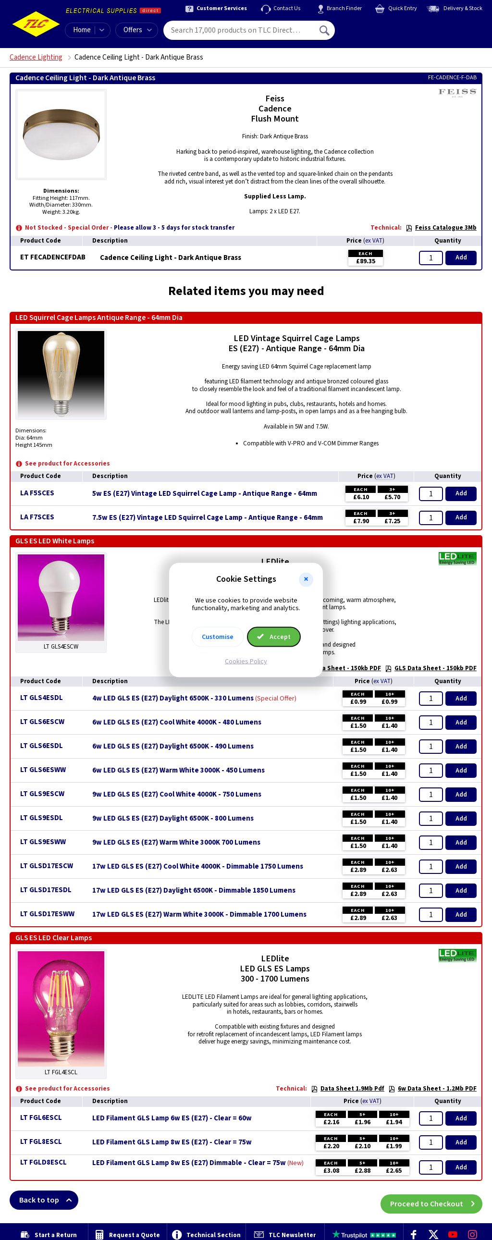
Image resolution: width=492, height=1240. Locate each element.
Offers (137, 30)
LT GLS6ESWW (43, 770)
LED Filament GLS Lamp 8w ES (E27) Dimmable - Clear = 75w (189, 1163)
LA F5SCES (37, 493)
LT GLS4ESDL (41, 698)
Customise (218, 637)
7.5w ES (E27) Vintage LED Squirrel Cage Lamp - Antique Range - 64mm (207, 518)
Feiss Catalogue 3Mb (441, 227)
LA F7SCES (37, 517)
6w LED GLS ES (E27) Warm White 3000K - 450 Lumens (178, 770)
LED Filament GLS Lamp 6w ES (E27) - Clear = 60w (172, 1118)
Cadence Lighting (36, 57)
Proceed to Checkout (436, 1200)
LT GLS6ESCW (42, 722)
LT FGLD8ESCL (43, 1162)
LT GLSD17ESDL (46, 890)
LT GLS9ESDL (41, 818)
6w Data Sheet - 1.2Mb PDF (432, 1088)
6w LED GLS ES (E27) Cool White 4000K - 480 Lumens (176, 722)
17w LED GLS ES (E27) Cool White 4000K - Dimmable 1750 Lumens (197, 866)
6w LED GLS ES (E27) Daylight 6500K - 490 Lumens (173, 746)
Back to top (48, 1200)
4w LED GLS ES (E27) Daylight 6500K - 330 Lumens (173, 698)
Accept (274, 637)
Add (461, 257)
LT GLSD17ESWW (47, 914)
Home (82, 30)
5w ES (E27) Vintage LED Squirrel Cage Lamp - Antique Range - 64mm (204, 494)
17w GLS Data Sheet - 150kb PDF (328, 668)
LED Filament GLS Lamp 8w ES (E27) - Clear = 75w (172, 1142)
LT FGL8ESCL (41, 1142)
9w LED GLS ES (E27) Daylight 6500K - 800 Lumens (173, 818)
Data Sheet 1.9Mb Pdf (347, 1088)
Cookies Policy (246, 661)
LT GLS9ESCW (42, 794)
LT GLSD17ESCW (46, 866)
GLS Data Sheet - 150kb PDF (431, 668)
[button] (306, 579)
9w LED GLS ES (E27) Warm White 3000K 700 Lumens (176, 842)
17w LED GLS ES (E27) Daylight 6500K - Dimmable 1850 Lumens (193, 890)
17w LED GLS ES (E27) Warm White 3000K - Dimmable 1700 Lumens (199, 914)
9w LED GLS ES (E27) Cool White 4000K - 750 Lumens (176, 794)
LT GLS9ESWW (43, 842)
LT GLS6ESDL (41, 746)
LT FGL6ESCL (41, 1118)
